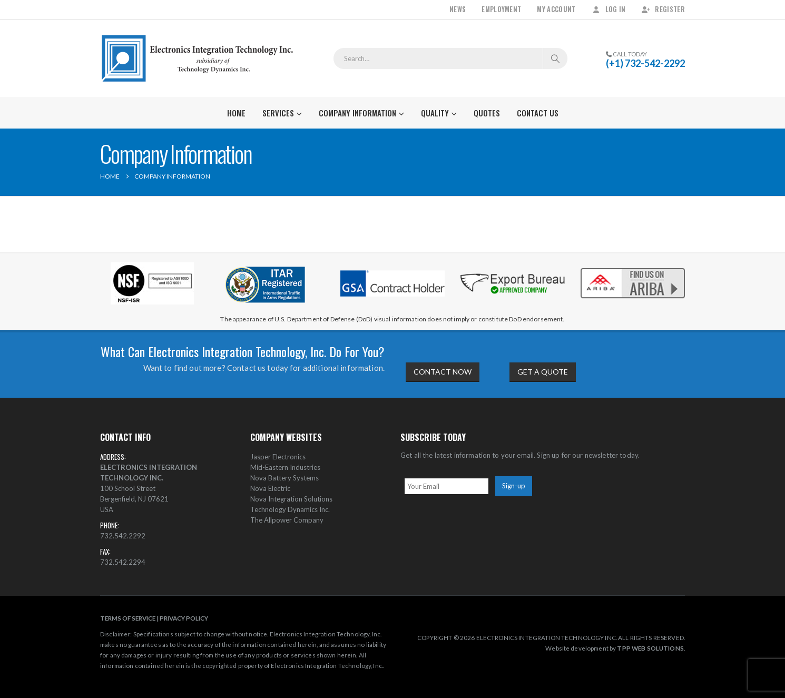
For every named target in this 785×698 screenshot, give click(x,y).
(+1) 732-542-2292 (645, 63)
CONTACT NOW (443, 371)
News (457, 9)
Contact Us (537, 113)
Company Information (357, 113)
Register (663, 9)
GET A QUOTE (542, 371)
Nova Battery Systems (284, 478)
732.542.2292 (122, 536)
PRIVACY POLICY (184, 618)
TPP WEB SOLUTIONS (650, 648)
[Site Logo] (197, 58)
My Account (556, 9)
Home (236, 113)
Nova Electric (270, 488)
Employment (501, 9)
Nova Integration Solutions (291, 499)
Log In (609, 9)
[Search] (555, 58)
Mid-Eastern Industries (285, 467)
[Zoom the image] (633, 268)
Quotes (487, 113)
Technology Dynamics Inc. (290, 509)
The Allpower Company (286, 520)
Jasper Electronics (278, 457)
